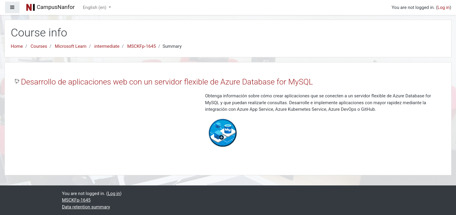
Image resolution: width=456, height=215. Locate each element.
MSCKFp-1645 (141, 46)
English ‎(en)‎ (95, 7)
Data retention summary (86, 207)
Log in (443, 7)
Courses (39, 46)
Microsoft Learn (70, 46)
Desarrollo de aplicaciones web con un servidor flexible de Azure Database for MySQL (167, 81)
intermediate (106, 46)
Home (17, 46)
